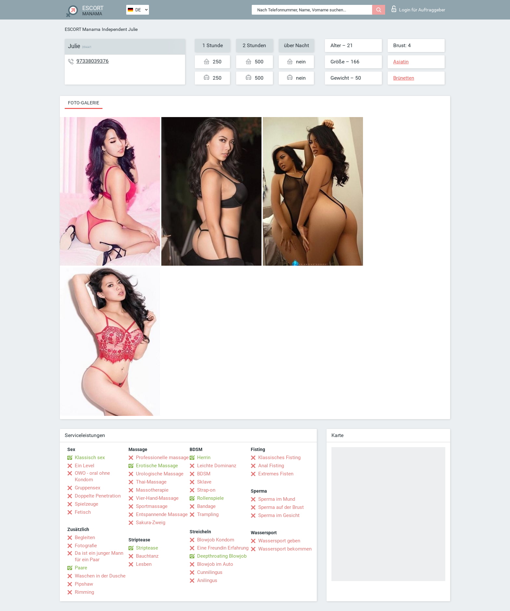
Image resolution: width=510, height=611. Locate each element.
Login (418, 8)
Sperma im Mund (276, 499)
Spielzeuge (86, 504)
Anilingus (207, 580)
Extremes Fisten (275, 474)
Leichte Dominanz (216, 466)
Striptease (147, 548)
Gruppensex (87, 488)
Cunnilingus (209, 572)
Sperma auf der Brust (281, 507)
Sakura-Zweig (150, 522)
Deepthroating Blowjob (222, 556)
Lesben (144, 564)
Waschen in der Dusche (100, 576)
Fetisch (83, 512)
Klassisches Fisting (279, 457)
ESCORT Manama (83, 29)
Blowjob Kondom (215, 540)
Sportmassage (152, 506)
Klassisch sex (90, 457)
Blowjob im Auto (215, 564)
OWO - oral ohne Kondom (92, 476)
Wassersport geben (279, 541)
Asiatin (401, 62)
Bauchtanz (147, 556)
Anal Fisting (271, 466)
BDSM (203, 474)
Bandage (206, 506)
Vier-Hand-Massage (157, 498)
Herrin (203, 457)
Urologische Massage (159, 474)
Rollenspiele (210, 498)
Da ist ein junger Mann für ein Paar (99, 556)
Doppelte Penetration (98, 496)
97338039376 (92, 61)
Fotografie (86, 546)
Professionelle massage (162, 457)
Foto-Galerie (83, 102)
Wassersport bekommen (285, 549)
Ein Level (84, 466)
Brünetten (403, 78)
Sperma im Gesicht (279, 515)
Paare (81, 568)
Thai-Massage (151, 482)
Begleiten (85, 537)
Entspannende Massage (162, 514)
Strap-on (206, 490)
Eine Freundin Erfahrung (222, 548)
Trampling (208, 514)
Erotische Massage (157, 466)
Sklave (204, 482)
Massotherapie (152, 490)
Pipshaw (84, 584)
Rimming (84, 592)
